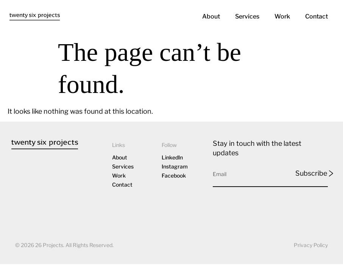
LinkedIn (172, 158)
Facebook (174, 176)
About (211, 16)
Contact (316, 16)
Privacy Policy (311, 245)
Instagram (175, 167)
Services (247, 16)
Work (282, 16)
